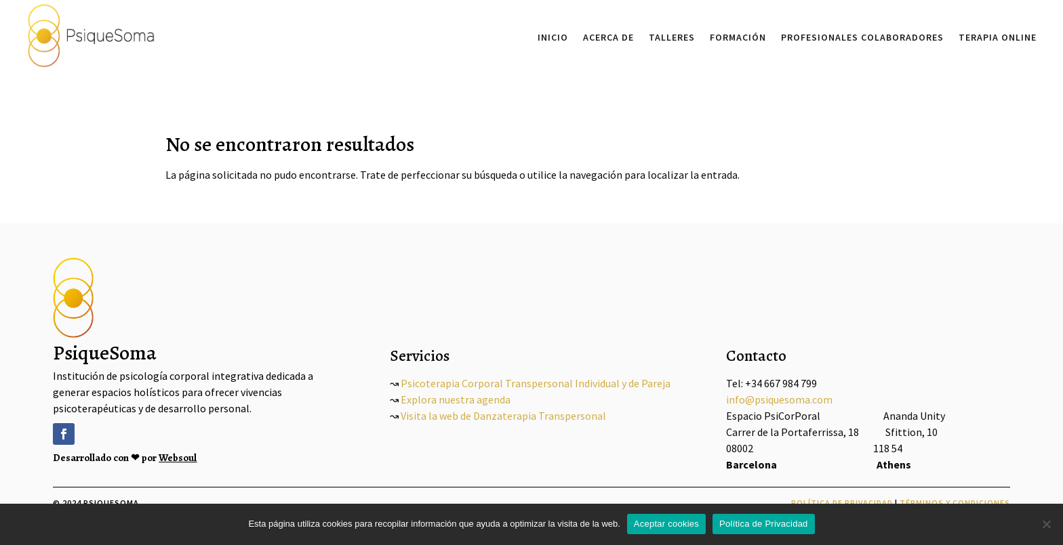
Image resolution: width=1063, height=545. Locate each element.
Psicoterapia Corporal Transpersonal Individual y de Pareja (534, 383)
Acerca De (608, 37)
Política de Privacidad (842, 503)
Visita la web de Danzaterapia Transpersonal (503, 415)
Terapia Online (998, 37)
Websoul (178, 457)
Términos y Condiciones (955, 503)
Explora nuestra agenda (455, 399)
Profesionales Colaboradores (862, 37)
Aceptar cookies (666, 524)
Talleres (672, 37)
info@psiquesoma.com (779, 399)
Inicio (553, 37)
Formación (738, 37)
